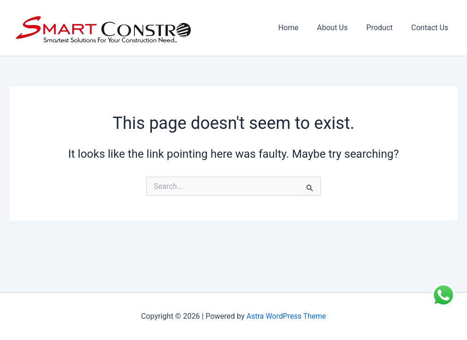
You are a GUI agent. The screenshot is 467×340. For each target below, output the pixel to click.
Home (300, 27)
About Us (340, 27)
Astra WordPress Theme (286, 316)
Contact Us (431, 27)
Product (385, 27)
